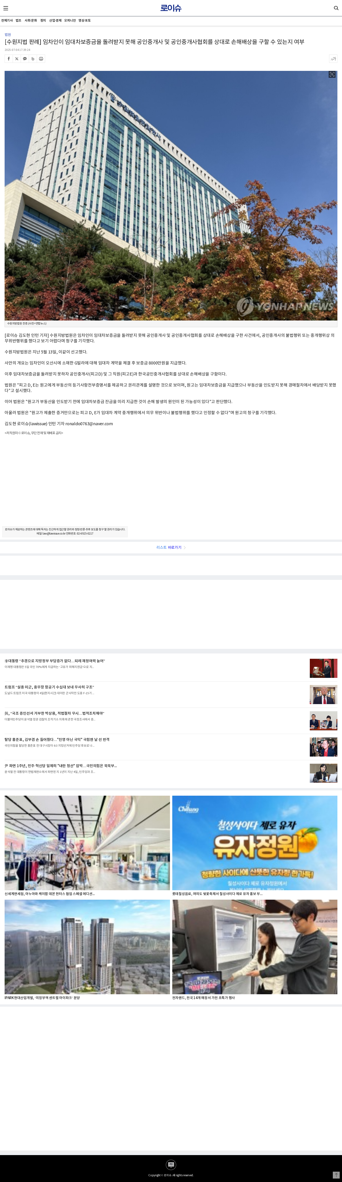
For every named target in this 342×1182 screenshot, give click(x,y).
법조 (18, 21)
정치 (43, 21)
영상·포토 (84, 21)
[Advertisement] (171, 485)
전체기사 (7, 21)
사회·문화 (31, 21)
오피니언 (70, 21)
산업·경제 (55, 21)
